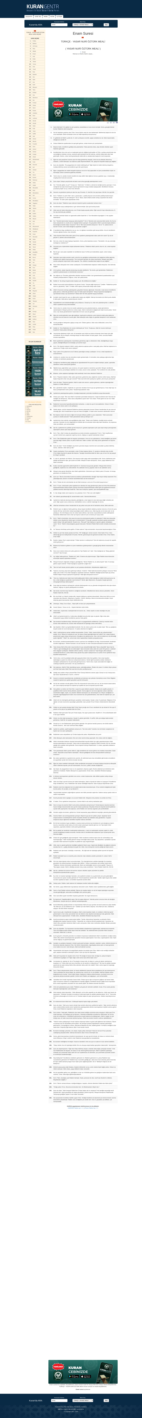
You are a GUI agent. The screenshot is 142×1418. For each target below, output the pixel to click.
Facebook (77, 1407)
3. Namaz (27, 409)
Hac (34, 95)
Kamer (34, 177)
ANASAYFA (29, 16)
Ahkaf (34, 157)
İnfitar (34, 249)
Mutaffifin (35, 252)
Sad (34, 136)
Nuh (34, 221)
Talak (34, 206)
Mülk (34, 211)
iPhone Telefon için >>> (91, 1108)
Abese (34, 244)
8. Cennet (28, 418)
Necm (34, 175)
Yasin (34, 131)
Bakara (34, 43)
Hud (34, 66)
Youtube (83, 1407)
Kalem (34, 213)
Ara (106, 25)
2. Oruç (27, 408)
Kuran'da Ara (59, 1407)
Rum (34, 115)
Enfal (34, 59)
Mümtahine (36, 193)
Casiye (34, 154)
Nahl (34, 79)
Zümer (34, 139)
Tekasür (35, 301)
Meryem (35, 87)
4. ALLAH (27, 411)
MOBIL (46, 16)
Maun (34, 314)
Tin (33, 283)
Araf (34, 56)
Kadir (34, 288)
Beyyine (35, 291)
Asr (34, 303)
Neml (34, 108)
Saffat (34, 133)
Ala (33, 262)
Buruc (34, 257)
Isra (34, 82)
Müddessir (35, 229)
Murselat (35, 237)
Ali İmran (35, 46)
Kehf (34, 84)
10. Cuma (28, 421)
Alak (34, 285)
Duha (34, 278)
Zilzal (34, 293)
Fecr (34, 267)
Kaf (34, 167)
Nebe (34, 239)
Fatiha (34, 41)
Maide (34, 51)
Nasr (34, 321)
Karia (34, 298)
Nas (34, 332)
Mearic (34, 218)
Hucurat (35, 164)
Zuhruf (34, 149)
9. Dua (27, 419)
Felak (34, 329)
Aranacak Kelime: (59, 22)
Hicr (34, 77)
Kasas (34, 110)
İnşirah (34, 280)
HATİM (52, 16)
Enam (34, 54)
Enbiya (34, 92)
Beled (34, 270)
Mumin (34, 141)
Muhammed (36, 159)
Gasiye (34, 265)
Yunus (34, 64)
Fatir (34, 128)
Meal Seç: (83, 22)
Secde (34, 121)
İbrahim (35, 74)
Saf (34, 195)
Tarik (34, 260)
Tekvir (34, 247)
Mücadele (35, 188)
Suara (34, 105)
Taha (34, 90)
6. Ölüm (27, 414)
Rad (34, 72)
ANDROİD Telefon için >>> (76, 1108)
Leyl (34, 275)
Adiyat (34, 296)
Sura (34, 146)
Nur (34, 100)
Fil (33, 309)
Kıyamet (35, 231)
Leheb (34, 324)
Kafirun (34, 319)
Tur (34, 172)
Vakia (34, 182)
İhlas (34, 327)
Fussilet (35, 144)
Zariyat (34, 170)
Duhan (34, 151)
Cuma (34, 198)
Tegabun (35, 203)
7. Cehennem (29, 416)
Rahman (35, 180)
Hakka (34, 216)
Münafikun (35, 200)
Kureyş (34, 311)
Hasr (34, 190)
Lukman (35, 118)
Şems (34, 273)
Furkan (34, 102)
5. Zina (27, 413)
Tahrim (34, 208)
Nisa (34, 48)
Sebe (34, 126)
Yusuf (34, 69)
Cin (34, 224)
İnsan (34, 234)
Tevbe (34, 61)
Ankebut (35, 113)
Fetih (34, 162)
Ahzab (34, 123)
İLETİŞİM (59, 16)
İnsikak (34, 254)
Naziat (34, 242)
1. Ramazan (28, 406)
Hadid (34, 185)
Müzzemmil (36, 226)
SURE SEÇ (38, 16)
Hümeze (35, 306)
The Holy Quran (68, 1407)
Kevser (34, 316)
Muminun (35, 97)
